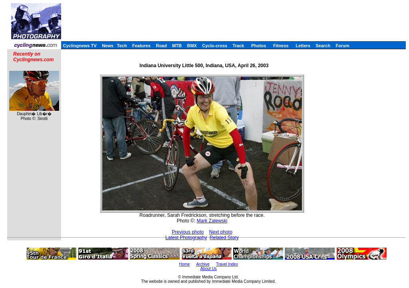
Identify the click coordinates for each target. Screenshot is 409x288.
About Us (208, 268)
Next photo (220, 232)
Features (141, 45)
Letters (303, 45)
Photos (258, 45)
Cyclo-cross (214, 45)
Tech (122, 45)
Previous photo (188, 232)
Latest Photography (186, 237)
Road (161, 45)
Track (238, 45)
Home (184, 264)
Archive (202, 264)
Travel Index (227, 264)
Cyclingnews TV (79, 45)
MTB (177, 45)
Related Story (224, 237)
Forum (342, 45)
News (107, 45)
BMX (192, 45)
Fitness (281, 45)
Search (323, 45)
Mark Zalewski (212, 221)
